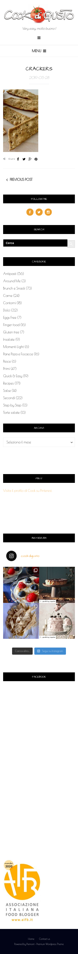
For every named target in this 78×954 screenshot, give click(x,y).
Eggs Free (9, 317)
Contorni (9, 303)
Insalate (9, 339)
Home (31, 938)
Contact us (44, 938)
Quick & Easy (12, 376)
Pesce (7, 361)
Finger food (11, 325)
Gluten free (11, 332)
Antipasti (9, 274)
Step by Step (12, 405)
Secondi (9, 398)
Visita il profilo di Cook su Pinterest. (27, 490)
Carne (7, 296)
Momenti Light (13, 347)
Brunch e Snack (14, 288)
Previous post (21, 179)
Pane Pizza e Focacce (18, 354)
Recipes (8, 383)
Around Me (12, 281)
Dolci (6, 310)
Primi (6, 369)
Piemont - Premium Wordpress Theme (45, 944)
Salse (7, 390)
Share (9, 159)
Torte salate (11, 412)
